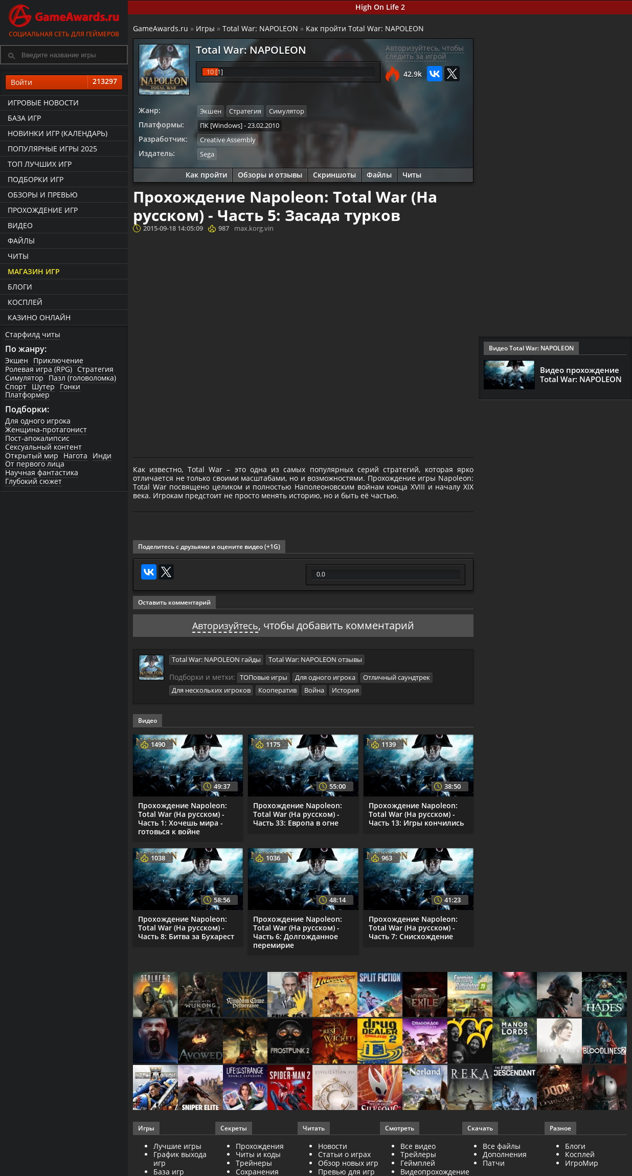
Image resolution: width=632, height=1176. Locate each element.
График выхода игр (180, 1156)
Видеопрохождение (434, 1169)
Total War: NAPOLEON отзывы (315, 657)
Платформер (27, 395)
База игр (24, 118)
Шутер (43, 386)
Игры (205, 28)
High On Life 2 (380, 7)
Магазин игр (34, 271)
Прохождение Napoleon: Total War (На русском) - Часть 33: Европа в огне (297, 812)
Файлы (21, 241)
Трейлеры (418, 1152)
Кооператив (277, 688)
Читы (18, 256)
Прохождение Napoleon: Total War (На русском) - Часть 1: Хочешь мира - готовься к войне (182, 816)
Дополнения (505, 1152)
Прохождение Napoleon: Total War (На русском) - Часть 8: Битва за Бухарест (186, 925)
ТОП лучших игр (40, 164)
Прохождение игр (43, 210)
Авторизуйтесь (225, 624)
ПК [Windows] (221, 124)
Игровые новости (43, 102)
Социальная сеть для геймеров (64, 19)
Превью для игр (346, 1169)
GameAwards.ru (160, 28)
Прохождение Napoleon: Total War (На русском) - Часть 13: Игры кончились (416, 812)
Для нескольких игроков (211, 688)
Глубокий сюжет (33, 481)
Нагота (75, 455)
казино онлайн (39, 317)
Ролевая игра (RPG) (38, 369)
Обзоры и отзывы (270, 174)
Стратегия (95, 369)
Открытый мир (31, 455)
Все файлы (502, 1144)
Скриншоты (334, 174)
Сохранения (257, 1169)
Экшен (16, 360)
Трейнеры (254, 1161)
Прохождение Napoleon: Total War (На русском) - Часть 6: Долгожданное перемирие (297, 929)
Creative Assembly (228, 139)
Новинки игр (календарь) (57, 133)
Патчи (494, 1161)
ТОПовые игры (263, 675)
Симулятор (24, 378)
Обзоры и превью (43, 194)
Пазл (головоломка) (82, 378)
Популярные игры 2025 (52, 148)
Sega (207, 153)
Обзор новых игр (348, 1161)
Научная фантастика (41, 472)
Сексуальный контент (43, 447)
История (345, 688)
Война (314, 688)
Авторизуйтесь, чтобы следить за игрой (425, 52)
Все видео (418, 1144)
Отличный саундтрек (396, 675)
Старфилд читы (32, 334)
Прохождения (260, 1144)
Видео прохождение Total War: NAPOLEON (581, 374)
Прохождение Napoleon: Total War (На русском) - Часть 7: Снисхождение (413, 925)
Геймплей (417, 1161)
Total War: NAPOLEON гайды (216, 657)
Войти (64, 82)
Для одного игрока (38, 421)
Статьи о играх (344, 1152)
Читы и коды (258, 1152)
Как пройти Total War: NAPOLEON (365, 28)
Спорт (16, 386)
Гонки (70, 386)
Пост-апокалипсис (37, 438)
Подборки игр (35, 179)
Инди (102, 455)
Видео (20, 225)
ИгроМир (581, 1161)
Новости (332, 1144)
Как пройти (206, 174)
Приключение (58, 360)
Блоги (20, 287)
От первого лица (34, 464)
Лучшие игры (177, 1144)
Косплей (25, 302)
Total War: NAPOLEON (260, 28)
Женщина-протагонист (46, 429)
